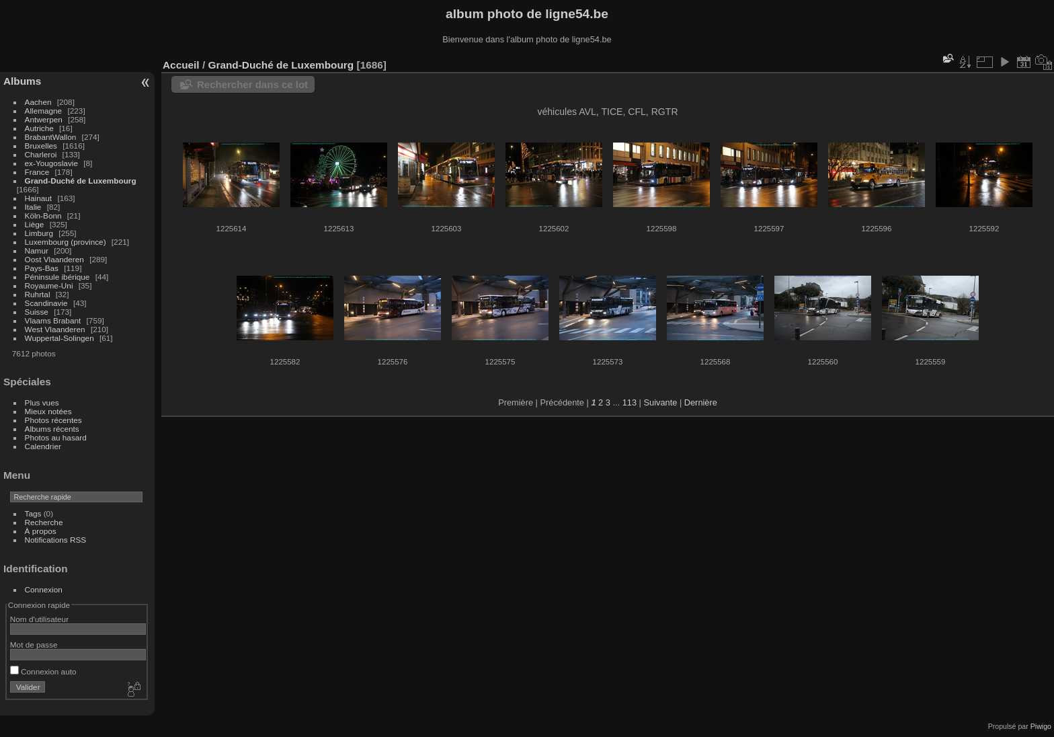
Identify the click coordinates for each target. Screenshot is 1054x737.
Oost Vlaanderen (54, 259)
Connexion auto (43, 671)
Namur (36, 250)
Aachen (38, 102)
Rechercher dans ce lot (252, 84)
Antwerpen (44, 119)
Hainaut (38, 198)
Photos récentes (53, 420)
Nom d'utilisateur (39, 619)
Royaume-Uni (49, 285)
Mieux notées (48, 411)
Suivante (661, 402)
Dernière (700, 402)
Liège (34, 224)
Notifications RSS (56, 539)
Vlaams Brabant (53, 320)
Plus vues (42, 402)
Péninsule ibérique (57, 276)
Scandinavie (46, 303)
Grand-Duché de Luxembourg (80, 180)
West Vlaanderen (55, 329)
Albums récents (52, 428)
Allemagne (44, 110)
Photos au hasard (56, 437)
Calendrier (43, 446)
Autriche (39, 128)
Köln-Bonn (43, 215)
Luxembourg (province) (65, 241)
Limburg (39, 233)
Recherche (44, 522)
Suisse (36, 311)
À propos (40, 531)
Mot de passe (34, 644)
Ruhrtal (37, 294)
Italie (33, 206)
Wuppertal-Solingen (59, 338)
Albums (22, 81)
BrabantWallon (51, 136)
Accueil (181, 65)
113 (629, 402)
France (37, 171)
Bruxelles (41, 145)
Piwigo (1040, 726)
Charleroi (41, 154)
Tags (33, 513)
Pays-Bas (41, 268)
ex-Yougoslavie (51, 163)
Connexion (44, 589)
